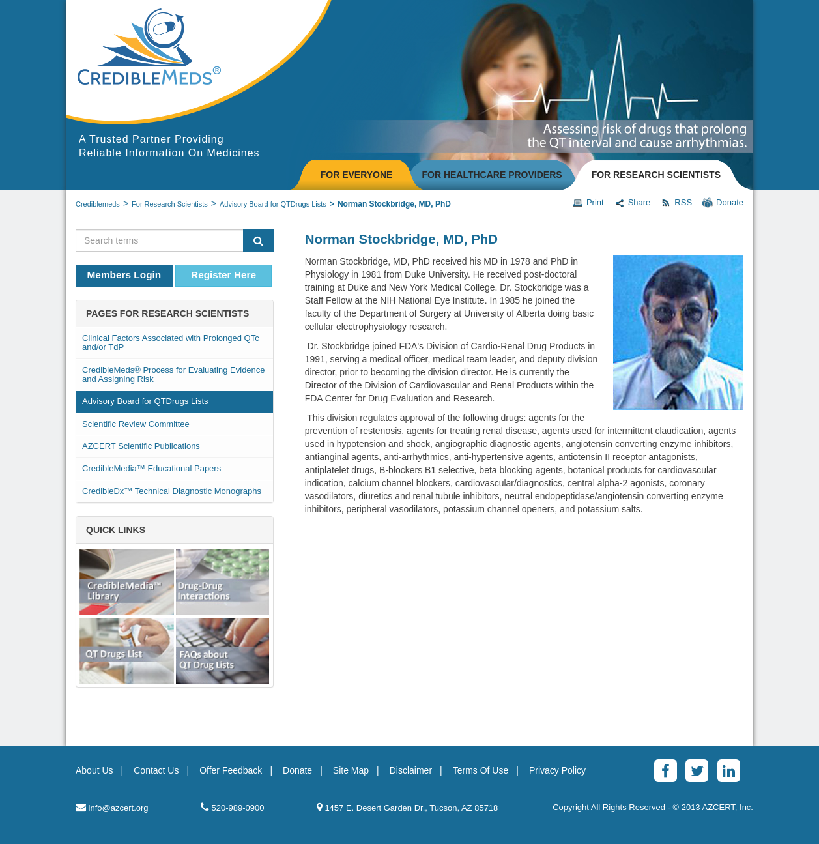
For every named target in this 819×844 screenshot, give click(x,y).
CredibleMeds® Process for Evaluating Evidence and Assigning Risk (173, 374)
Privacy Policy (557, 770)
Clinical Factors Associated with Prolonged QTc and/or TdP (170, 342)
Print (588, 202)
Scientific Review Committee (136, 424)
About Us (94, 770)
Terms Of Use (481, 770)
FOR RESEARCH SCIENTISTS (656, 174)
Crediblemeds (98, 204)
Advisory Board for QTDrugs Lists (273, 204)
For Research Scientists (170, 204)
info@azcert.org (112, 807)
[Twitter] (696, 770)
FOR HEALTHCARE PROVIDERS (492, 174)
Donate (722, 202)
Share (632, 202)
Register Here (223, 274)
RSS (676, 202)
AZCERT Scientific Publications (141, 446)
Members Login (124, 274)
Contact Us (156, 770)
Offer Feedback (230, 770)
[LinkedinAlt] (728, 770)
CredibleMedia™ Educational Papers (151, 468)
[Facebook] (665, 770)
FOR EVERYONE (357, 174)
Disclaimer (411, 770)
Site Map (351, 770)
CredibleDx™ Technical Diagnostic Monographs (171, 491)
